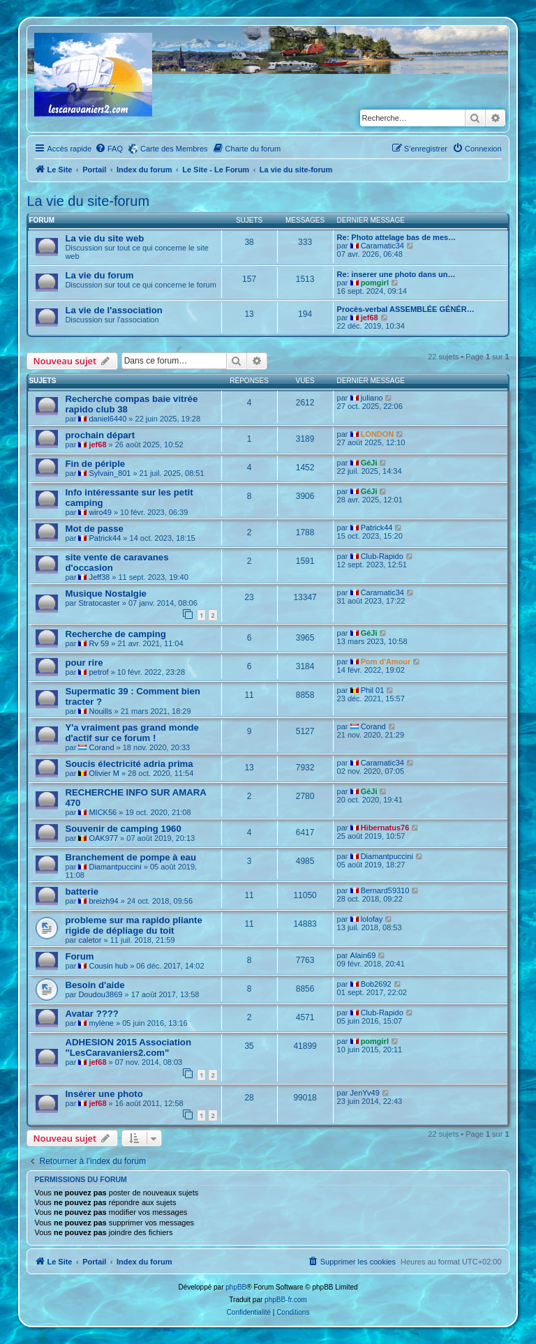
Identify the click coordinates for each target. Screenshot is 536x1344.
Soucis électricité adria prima (129, 764)
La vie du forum (99, 275)
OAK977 (103, 838)
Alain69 (363, 955)
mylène (101, 1023)
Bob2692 (376, 984)
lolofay (372, 919)
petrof (98, 672)
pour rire (84, 662)
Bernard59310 (385, 890)
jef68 (369, 317)
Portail (94, 169)
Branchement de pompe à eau (130, 857)
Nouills (100, 711)
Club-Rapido (382, 556)
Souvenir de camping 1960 (123, 828)
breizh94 (103, 901)
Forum (79, 956)
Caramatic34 (382, 245)
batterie (81, 891)
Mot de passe (94, 528)
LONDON (377, 434)
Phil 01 (373, 690)
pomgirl (375, 282)
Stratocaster (98, 603)
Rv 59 (99, 643)
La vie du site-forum (88, 201)
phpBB (235, 1287)
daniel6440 (107, 419)
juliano (372, 398)
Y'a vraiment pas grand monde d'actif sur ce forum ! (131, 732)
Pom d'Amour (386, 661)
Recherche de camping (115, 634)
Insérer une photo (103, 1094)
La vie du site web (104, 238)
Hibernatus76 (385, 827)
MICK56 (103, 812)
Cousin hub (108, 966)
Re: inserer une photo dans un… (396, 274)
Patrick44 (105, 538)
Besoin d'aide (94, 985)
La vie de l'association (113, 310)
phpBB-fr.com (286, 1300)
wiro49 (100, 512)
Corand (101, 747)
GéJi (369, 462)
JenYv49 (365, 1093)
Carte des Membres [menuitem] (174, 148)
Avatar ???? (91, 1013)
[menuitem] (109, 148)
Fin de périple (95, 463)
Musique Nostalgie (106, 593)
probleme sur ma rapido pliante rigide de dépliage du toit (133, 925)
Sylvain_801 (110, 473)
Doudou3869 (100, 994)
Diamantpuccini (115, 867)
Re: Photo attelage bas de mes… (396, 237)
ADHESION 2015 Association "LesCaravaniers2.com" (128, 1047)
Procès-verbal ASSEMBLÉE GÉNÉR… (406, 309)
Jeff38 (99, 577)
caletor (89, 940)
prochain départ (100, 435)
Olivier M (104, 773)
